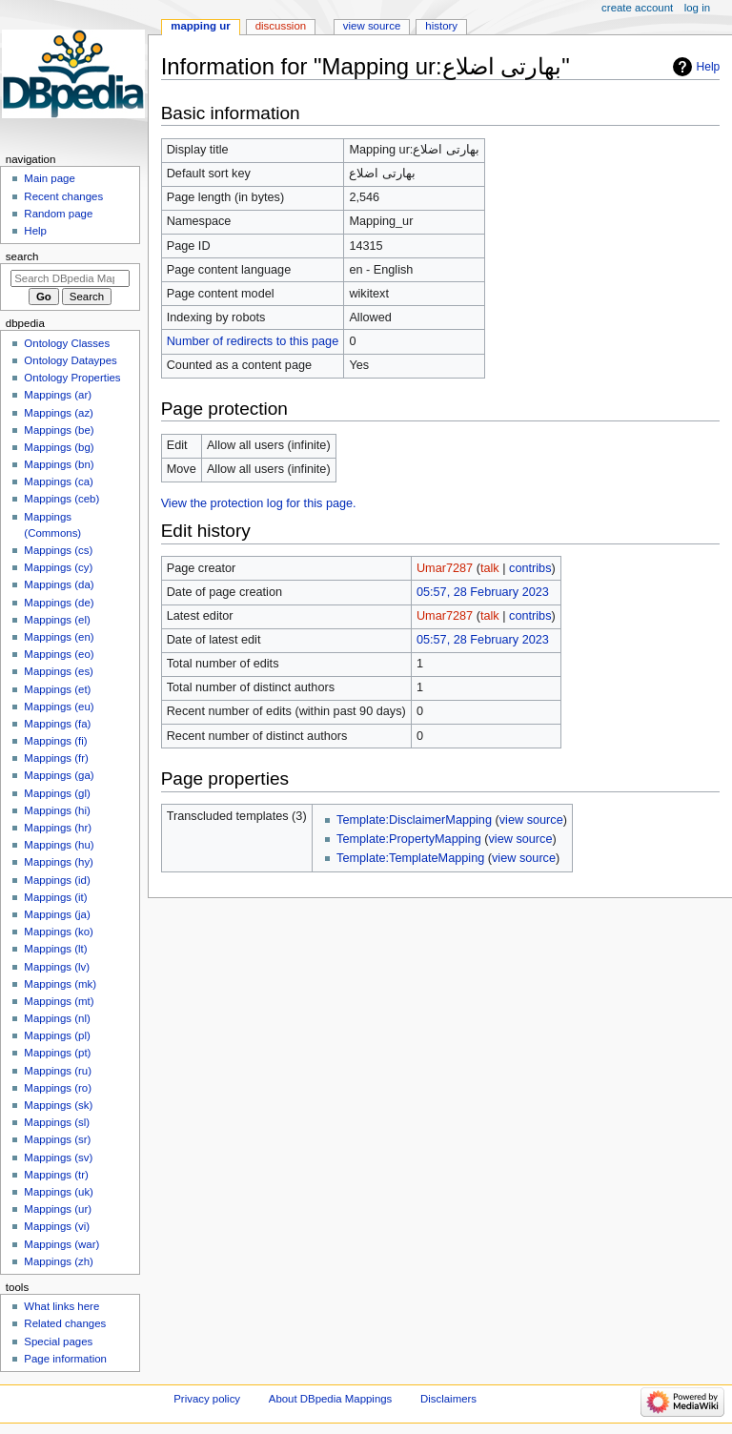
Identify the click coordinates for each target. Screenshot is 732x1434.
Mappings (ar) (58, 394)
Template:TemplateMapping (410, 858)
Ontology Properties (72, 377)
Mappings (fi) (55, 741)
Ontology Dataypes (70, 360)
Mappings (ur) (58, 1209)
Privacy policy (206, 1398)
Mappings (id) (57, 880)
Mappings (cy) (58, 567)
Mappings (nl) (57, 1018)
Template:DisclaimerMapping (414, 820)
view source (531, 820)
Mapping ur (200, 25)
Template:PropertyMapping (408, 839)
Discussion (280, 25)
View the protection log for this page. (258, 503)
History (441, 25)
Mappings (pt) (57, 1052)
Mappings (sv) (58, 1157)
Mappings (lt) (55, 948)
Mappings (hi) (57, 810)
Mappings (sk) (58, 1105)
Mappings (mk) (60, 984)
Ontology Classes (67, 343)
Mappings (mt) (58, 1001)
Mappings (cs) (58, 550)
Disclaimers (448, 1398)
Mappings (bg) (58, 447)
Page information (65, 1358)
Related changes (65, 1323)
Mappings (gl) (57, 793)
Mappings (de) (58, 602)
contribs (530, 568)
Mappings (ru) (58, 1070)
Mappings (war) (61, 1244)
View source (371, 25)
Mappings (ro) (58, 1088)
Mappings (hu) (58, 844)
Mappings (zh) (58, 1261)
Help (709, 66)
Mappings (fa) (57, 723)
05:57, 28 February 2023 (483, 592)
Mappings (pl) (57, 1035)
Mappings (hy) (58, 862)
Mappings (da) (58, 584)
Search (22, 256)
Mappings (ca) (58, 481)
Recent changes (63, 196)
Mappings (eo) (58, 654)
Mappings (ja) (57, 914)
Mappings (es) (58, 671)
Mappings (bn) (58, 464)
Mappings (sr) (57, 1139)
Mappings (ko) (58, 931)
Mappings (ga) (58, 775)
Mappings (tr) (56, 1174)
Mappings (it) (55, 897)
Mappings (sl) (57, 1122)
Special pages (58, 1341)
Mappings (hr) (58, 827)
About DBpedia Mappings (331, 1398)
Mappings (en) (58, 637)
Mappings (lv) (57, 967)
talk (489, 568)
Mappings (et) (57, 689)
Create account (637, 7)
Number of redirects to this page (253, 341)
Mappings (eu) (58, 706)
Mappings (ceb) (61, 498)
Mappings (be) (58, 430)
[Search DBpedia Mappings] (70, 278)
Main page (49, 178)
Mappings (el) (57, 619)
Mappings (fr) (56, 758)
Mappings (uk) (58, 1192)
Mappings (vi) (57, 1226)
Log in (697, 7)
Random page (58, 213)
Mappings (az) (58, 413)
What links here (61, 1306)
